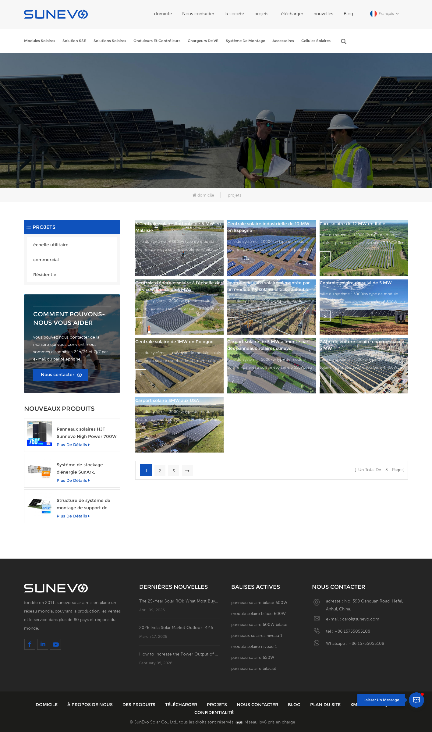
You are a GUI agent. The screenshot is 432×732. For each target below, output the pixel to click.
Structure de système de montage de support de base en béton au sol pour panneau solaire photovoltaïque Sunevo (84, 504)
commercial (46, 259)
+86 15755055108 (352, 631)
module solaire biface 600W (258, 613)
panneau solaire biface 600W (259, 602)
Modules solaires (39, 40)
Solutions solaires (110, 40)
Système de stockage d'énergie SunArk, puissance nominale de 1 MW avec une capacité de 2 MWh (86, 469)
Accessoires (283, 40)
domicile (163, 13)
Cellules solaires (316, 40)
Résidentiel (45, 274)
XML (355, 704)
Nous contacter (198, 13)
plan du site (326, 704)
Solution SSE (74, 40)
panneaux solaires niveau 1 (256, 635)
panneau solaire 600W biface (259, 624)
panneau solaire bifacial (253, 668)
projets (261, 13)
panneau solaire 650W (252, 657)
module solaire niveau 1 (254, 646)
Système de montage (245, 40)
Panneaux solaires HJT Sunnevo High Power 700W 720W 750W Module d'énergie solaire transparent (87, 433)
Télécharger (291, 13)
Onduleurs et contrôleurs (156, 40)
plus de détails (73, 444)
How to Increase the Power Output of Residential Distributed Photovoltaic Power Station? (179, 654)
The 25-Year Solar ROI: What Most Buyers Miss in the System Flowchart (179, 601)
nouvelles (323, 13)
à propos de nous (90, 704)
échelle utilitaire (51, 244)
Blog (348, 13)
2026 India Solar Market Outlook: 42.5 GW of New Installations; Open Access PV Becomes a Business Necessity (179, 627)
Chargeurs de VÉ (203, 40)
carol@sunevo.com (360, 619)
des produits (139, 704)
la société (234, 13)
